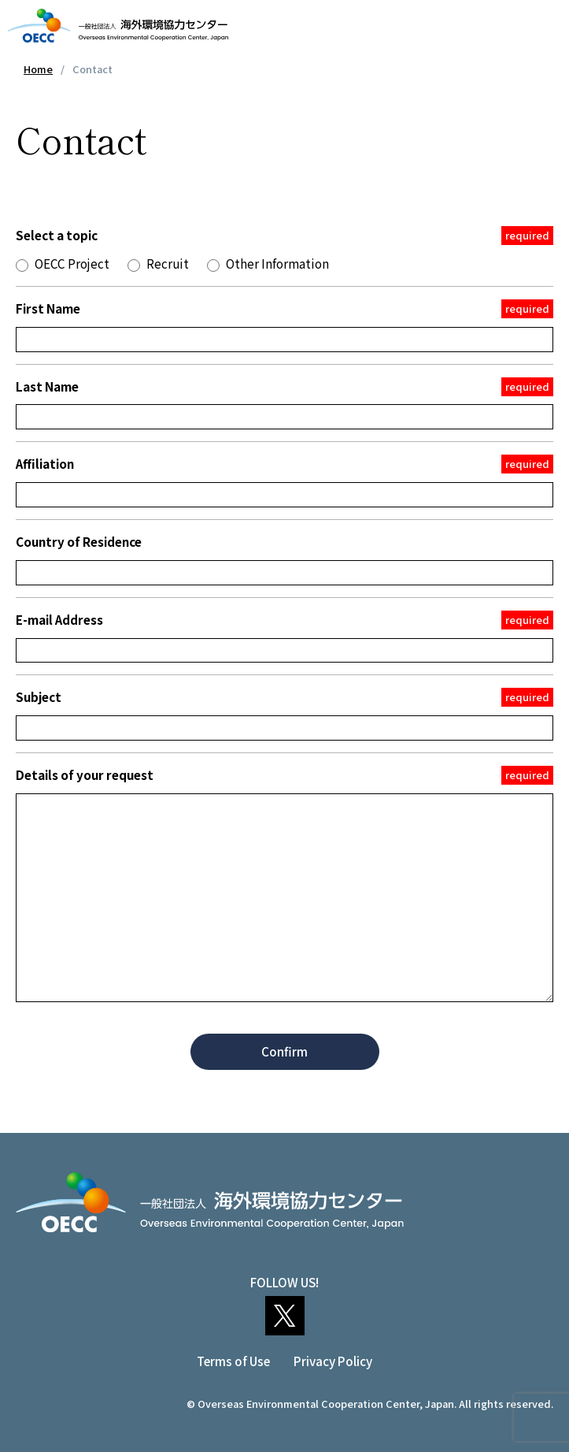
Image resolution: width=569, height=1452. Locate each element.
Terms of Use (233, 1360)
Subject (284, 697)
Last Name (284, 386)
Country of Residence (79, 541)
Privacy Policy (333, 1360)
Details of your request (284, 775)
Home (38, 68)
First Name (284, 308)
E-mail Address (284, 620)
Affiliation (284, 464)
